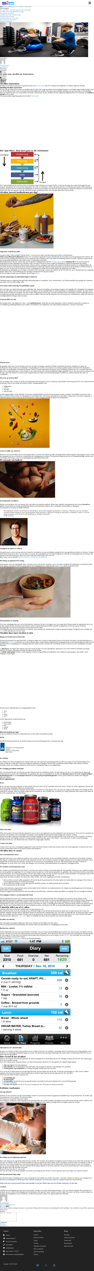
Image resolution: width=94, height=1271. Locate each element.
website (3, 1206)
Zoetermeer (3, 1225)
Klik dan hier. (35, 96)
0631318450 (9, 1244)
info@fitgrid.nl (10, 1248)
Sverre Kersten (4, 65)
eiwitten (60, 566)
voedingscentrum (56, 262)
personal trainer (40, 85)
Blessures (3, 1224)
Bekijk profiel (11, 1204)
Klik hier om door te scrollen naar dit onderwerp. (32, 557)
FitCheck (66, 935)
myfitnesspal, (16, 938)
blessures (11, 642)
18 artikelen (3, 1204)
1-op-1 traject (22, 916)
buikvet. (37, 273)
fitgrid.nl (5, 67)
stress (1, 631)
